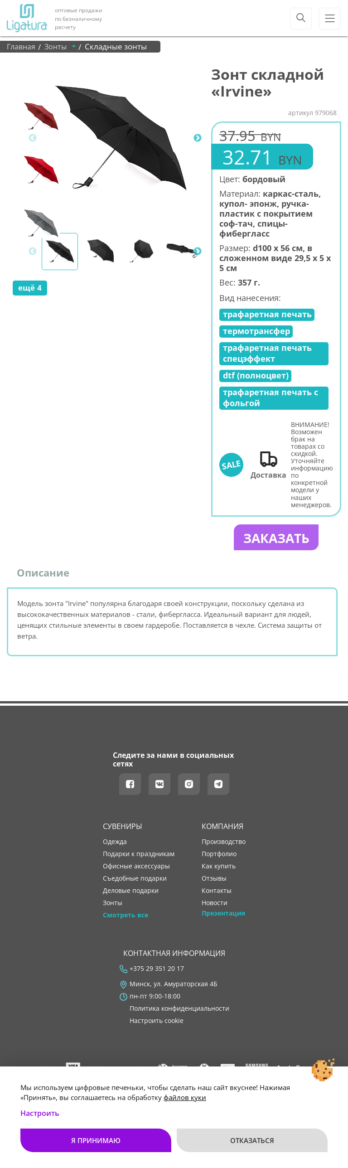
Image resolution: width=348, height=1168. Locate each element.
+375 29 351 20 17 (157, 970)
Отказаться (252, 1140)
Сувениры (122, 828)
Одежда (115, 843)
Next (197, 138)
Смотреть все (125, 916)
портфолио (219, 855)
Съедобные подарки (135, 879)
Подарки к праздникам (138, 855)
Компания (222, 828)
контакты (217, 892)
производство (224, 843)
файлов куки (185, 1097)
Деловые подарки (131, 892)
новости (214, 904)
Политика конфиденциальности (179, 1009)
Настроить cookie (157, 1022)
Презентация (223, 914)
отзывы (214, 879)
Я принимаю (96, 1140)
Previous (32, 138)
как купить (219, 867)
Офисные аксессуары (136, 867)
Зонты (112, 904)
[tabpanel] (120, 138)
